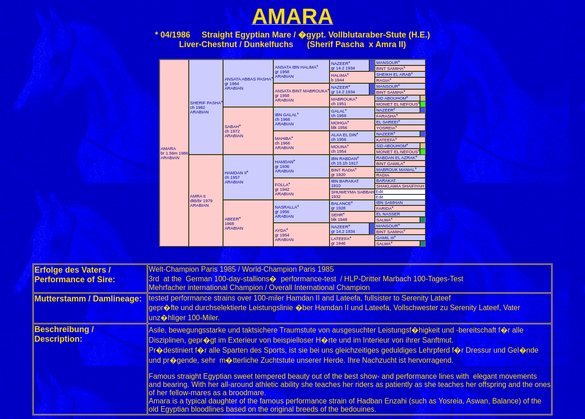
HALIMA (339, 75)
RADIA (382, 175)
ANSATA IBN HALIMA (295, 67)
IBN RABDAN (344, 158)
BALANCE (341, 203)
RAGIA (382, 80)
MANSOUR (387, 62)
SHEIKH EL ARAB (393, 74)
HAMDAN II (235, 173)
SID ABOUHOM (391, 98)
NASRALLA (286, 207)
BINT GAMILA (389, 163)
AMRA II (198, 196)
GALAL (338, 111)
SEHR (337, 215)
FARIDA (384, 208)
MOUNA (339, 147)
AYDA (280, 230)
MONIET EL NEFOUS (397, 104)
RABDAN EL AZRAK (395, 158)
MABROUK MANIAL (395, 169)
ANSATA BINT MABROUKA (301, 91)
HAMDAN (284, 162)
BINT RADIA (343, 170)
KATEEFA (385, 140)
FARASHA (386, 116)
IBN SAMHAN (389, 202)
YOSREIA (385, 128)
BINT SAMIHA (389, 68)
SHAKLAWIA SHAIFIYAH (400, 186)
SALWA (383, 220)
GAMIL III (385, 238)
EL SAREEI (387, 122)
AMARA (168, 148)
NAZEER (339, 63)
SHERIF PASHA (205, 103)
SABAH (231, 126)
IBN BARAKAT (345, 181)
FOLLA (281, 185)
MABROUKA (343, 99)
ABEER (231, 219)
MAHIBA (283, 138)
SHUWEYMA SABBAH (352, 192)
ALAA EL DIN (343, 135)
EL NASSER (388, 214)
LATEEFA (340, 238)
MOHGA (339, 123)
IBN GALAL (286, 115)
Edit (379, 191)
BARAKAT (386, 180)
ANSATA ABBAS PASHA (247, 79)
